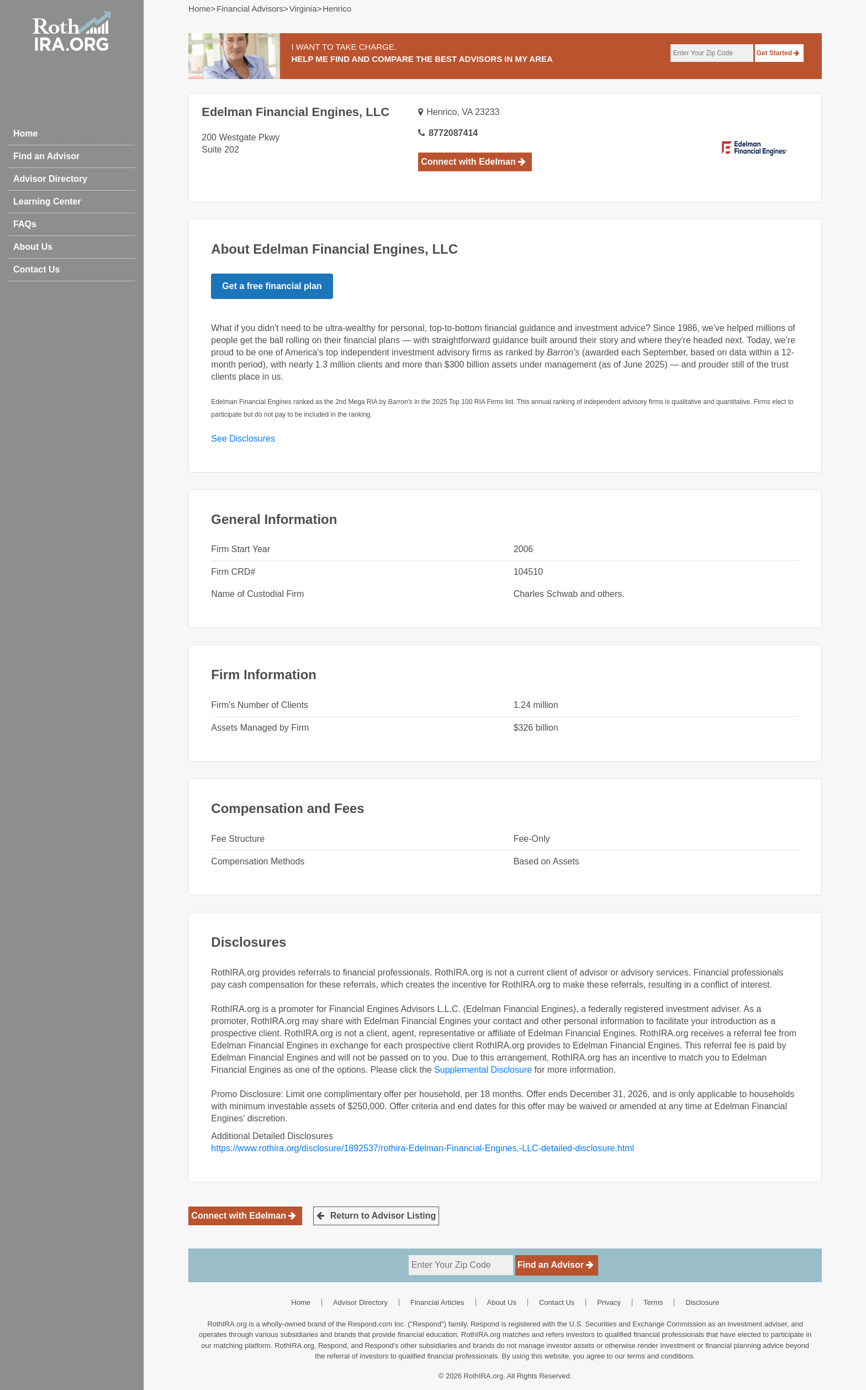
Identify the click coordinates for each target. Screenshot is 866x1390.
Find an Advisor (46, 156)
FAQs (24, 224)
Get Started (777, 53)
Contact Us (36, 269)
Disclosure (702, 1302)
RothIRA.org (484, 1376)
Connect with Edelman (473, 161)
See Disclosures (243, 438)
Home (25, 133)
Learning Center (47, 201)
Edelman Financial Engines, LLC (295, 112)
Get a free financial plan (272, 286)
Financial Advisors (249, 8)
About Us (32, 246)
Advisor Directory (50, 178)
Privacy (609, 1302)
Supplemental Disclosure (483, 1069)
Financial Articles (437, 1302)
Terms (653, 1302)
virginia (303, 8)
